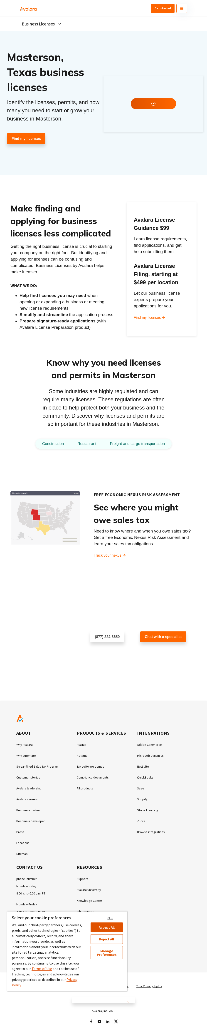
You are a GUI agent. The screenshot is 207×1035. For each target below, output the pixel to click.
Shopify (142, 799)
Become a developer (30, 821)
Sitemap (22, 854)
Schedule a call (102, 651)
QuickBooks (145, 777)
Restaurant (86, 444)
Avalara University (89, 890)
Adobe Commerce (149, 745)
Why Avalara (24, 745)
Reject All (106, 939)
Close (110, 918)
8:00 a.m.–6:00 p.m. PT (30, 893)
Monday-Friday (26, 886)
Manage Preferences (106, 953)
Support (82, 879)
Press (20, 832)
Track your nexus (107, 555)
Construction (53, 444)
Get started (163, 8)
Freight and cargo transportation (137, 444)
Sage (140, 788)
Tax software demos (90, 766)
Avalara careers (27, 799)
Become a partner (28, 810)
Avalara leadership (29, 788)
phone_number (26, 879)
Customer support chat (158, 651)
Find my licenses (26, 139)
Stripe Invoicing (147, 810)
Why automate (26, 756)
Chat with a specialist (163, 637)
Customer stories (28, 777)
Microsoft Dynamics (150, 756)
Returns (82, 756)
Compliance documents (93, 777)
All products (85, 788)
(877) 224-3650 (107, 637)
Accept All (107, 927)
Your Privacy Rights (149, 986)
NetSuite (143, 766)
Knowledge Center (89, 901)
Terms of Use (42, 968)
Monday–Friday (26, 904)
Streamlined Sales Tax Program (37, 766)
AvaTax (81, 745)
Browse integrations (151, 832)
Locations (23, 843)
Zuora (141, 821)
